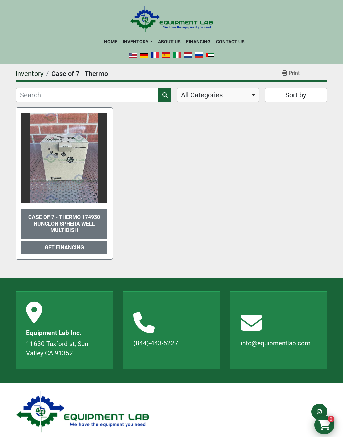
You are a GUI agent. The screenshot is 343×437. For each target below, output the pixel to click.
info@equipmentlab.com (276, 343)
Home (110, 41)
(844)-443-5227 (155, 343)
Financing (198, 41)
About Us (169, 41)
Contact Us (230, 41)
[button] (137, 41)
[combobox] (218, 95)
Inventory (136, 41)
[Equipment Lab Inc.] (83, 411)
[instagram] (319, 412)
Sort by (295, 95)
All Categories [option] (202, 95)
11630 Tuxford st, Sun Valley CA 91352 (57, 348)
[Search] (87, 95)
